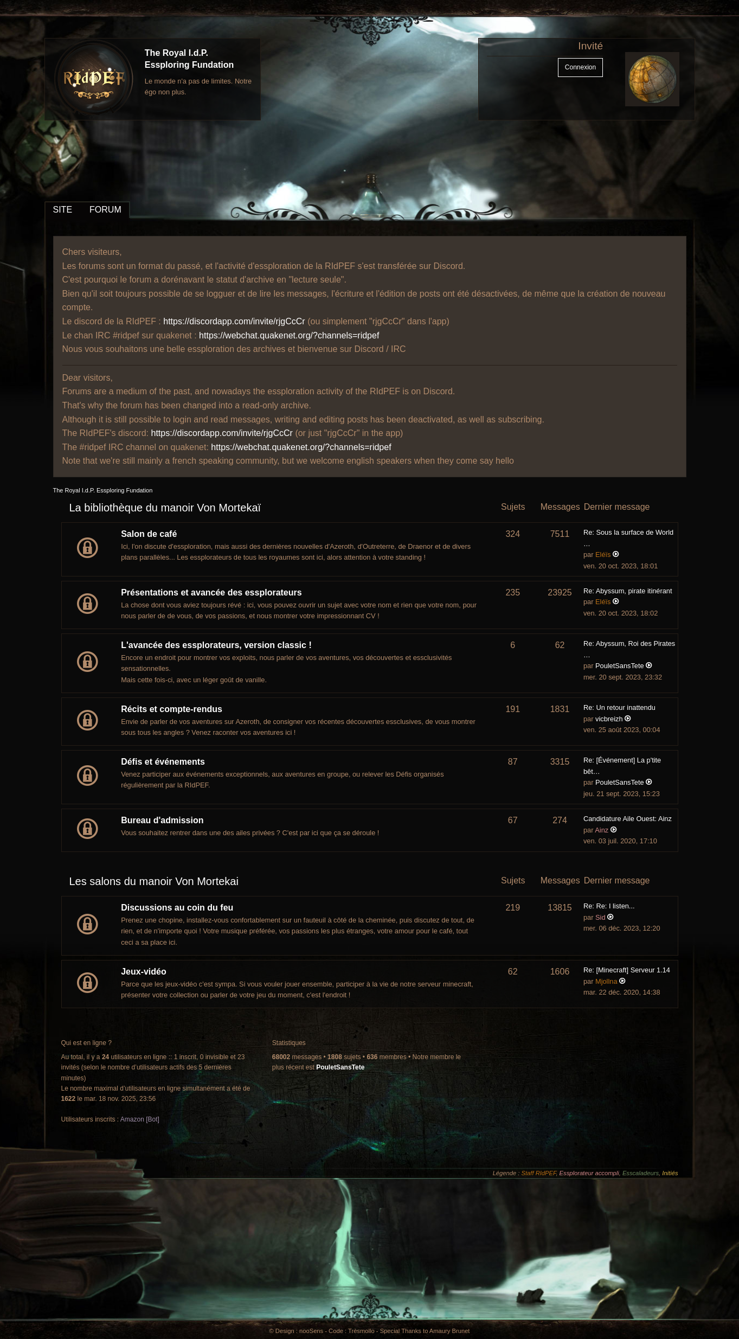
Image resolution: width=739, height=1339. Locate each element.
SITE (63, 209)
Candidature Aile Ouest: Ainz (627, 819)
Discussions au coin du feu (177, 907)
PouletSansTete (619, 666)
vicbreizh (609, 719)
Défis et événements (163, 761)
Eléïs (603, 554)
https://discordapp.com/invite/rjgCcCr (234, 321)
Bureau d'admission (162, 820)
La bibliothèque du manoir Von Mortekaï (165, 508)
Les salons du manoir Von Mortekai (154, 881)
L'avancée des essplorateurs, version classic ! (216, 645)
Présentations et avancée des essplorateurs (211, 592)
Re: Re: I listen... (609, 906)
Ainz (601, 830)
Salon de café (149, 534)
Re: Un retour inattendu (619, 707)
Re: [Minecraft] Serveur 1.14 (626, 970)
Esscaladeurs (640, 1173)
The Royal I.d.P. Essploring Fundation (103, 490)
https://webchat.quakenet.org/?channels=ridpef (289, 335)
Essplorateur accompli (589, 1173)
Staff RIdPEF (539, 1173)
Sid (600, 917)
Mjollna (606, 981)
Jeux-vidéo (143, 971)
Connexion (580, 67)
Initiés (670, 1173)
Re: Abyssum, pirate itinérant (627, 591)
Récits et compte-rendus (171, 709)
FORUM (105, 209)
